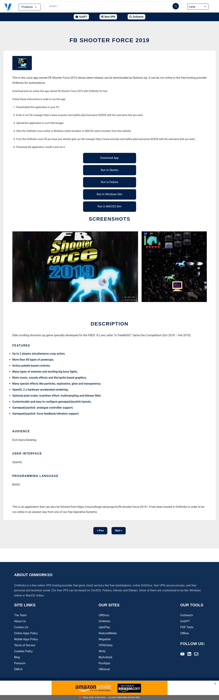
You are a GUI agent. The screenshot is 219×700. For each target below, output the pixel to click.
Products (30, 7)
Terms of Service (24, 645)
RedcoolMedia (108, 633)
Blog (17, 657)
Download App (109, 158)
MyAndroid (105, 657)
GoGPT (185, 621)
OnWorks (104, 621)
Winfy (102, 651)
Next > (118, 530)
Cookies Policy (23, 651)
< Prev (100, 530)
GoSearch (186, 615)
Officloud (104, 669)
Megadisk (105, 639)
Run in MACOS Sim (109, 206)
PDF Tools (186, 627)
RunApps (104, 663)
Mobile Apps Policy (26, 639)
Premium (19, 663)
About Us (20, 621)
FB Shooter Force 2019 (109, 40)
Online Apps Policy (26, 633)
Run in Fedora (109, 182)
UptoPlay (104, 627)
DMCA (18, 669)
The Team (20, 615)
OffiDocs (104, 615)
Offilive (184, 633)
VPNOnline (106, 645)
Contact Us (21, 627)
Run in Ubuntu (109, 170)
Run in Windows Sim (109, 194)
